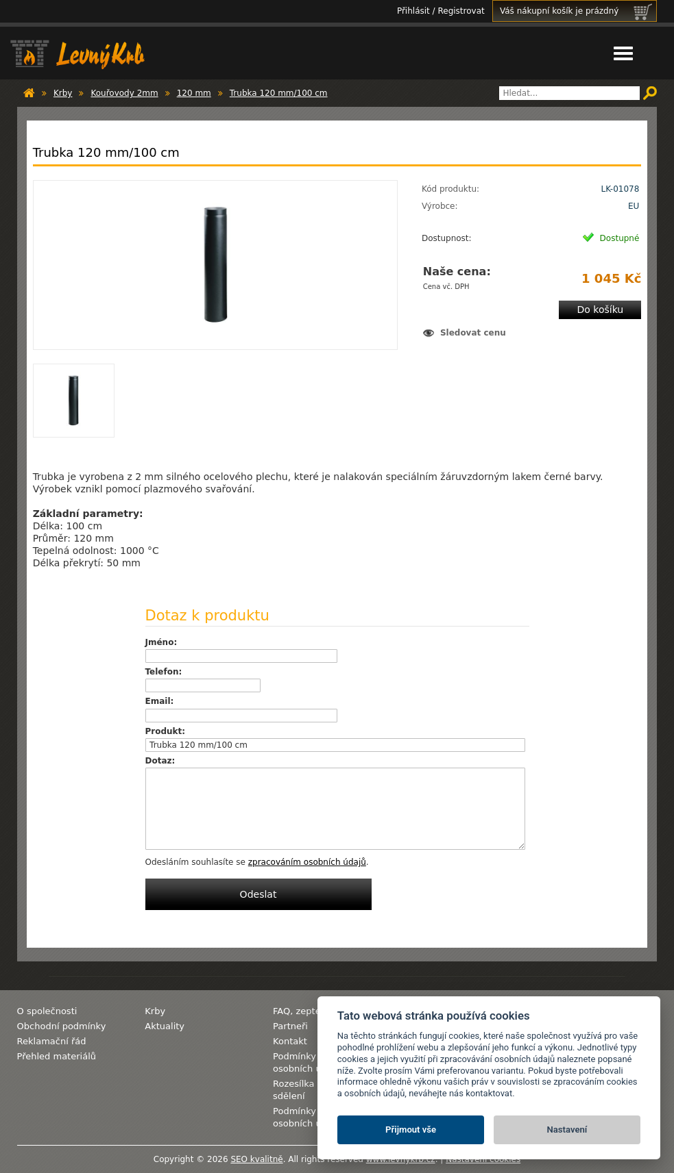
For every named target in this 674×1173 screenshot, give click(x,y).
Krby (63, 93)
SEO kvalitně (256, 1159)
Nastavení (567, 1129)
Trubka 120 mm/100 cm (279, 93)
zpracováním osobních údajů (307, 862)
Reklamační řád (51, 1041)
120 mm (194, 93)
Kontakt (290, 1041)
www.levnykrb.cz (400, 1159)
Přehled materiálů (56, 1056)
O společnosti (47, 1011)
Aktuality (164, 1026)
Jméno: (161, 642)
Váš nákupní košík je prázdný (578, 11)
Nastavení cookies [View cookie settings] (483, 1159)
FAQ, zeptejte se (309, 1011)
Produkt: (165, 731)
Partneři (290, 1026)
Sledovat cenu (473, 333)
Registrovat (460, 11)
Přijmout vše (410, 1129)
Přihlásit (413, 11)
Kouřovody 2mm (124, 93)
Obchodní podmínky (61, 1026)
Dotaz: (160, 761)
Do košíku (600, 309)
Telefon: (163, 672)
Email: (159, 701)
